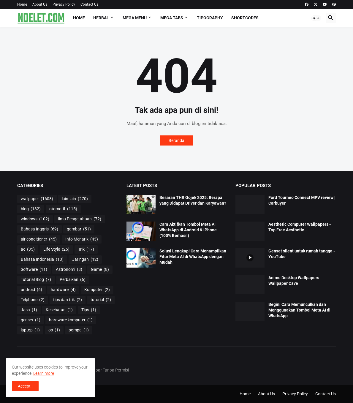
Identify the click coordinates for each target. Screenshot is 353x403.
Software (34, 270)
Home (22, 4)
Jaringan (85, 260)
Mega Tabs (171, 17)
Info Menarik (81, 239)
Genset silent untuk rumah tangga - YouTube (301, 254)
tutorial (101, 300)
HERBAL (101, 17)
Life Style (56, 249)
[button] (316, 18)
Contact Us (89, 4)
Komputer (97, 290)
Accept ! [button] (25, 386)
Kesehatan (59, 310)
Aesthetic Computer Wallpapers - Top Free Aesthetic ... (299, 227)
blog (31, 209)
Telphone (33, 300)
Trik (86, 249)
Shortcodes (245, 17)
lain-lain (75, 199)
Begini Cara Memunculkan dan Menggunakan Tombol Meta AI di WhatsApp (299, 310)
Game (100, 270)
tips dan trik (67, 300)
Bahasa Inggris (39, 229)
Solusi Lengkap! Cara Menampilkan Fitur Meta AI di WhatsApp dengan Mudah (192, 257)
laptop (30, 330)
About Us (39, 4)
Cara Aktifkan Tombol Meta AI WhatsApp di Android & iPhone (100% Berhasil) (188, 230)
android (31, 290)
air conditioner (39, 239)
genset (30, 320)
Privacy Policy (64, 4)
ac (28, 249)
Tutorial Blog (36, 280)
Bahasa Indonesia (42, 260)
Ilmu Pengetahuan (79, 219)
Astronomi (69, 270)
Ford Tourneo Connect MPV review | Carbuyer (301, 200)
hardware (63, 290)
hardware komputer (71, 320)
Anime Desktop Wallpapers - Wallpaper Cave (295, 280)
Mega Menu (135, 17)
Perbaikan (73, 280)
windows (35, 219)
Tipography (210, 17)
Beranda (176, 140)
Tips (88, 310)
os (54, 330)
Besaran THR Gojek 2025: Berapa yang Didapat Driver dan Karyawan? (192, 200)
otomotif (63, 209)
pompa (79, 330)
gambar (79, 229)
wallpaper (37, 199)
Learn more (43, 373)
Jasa (29, 310)
